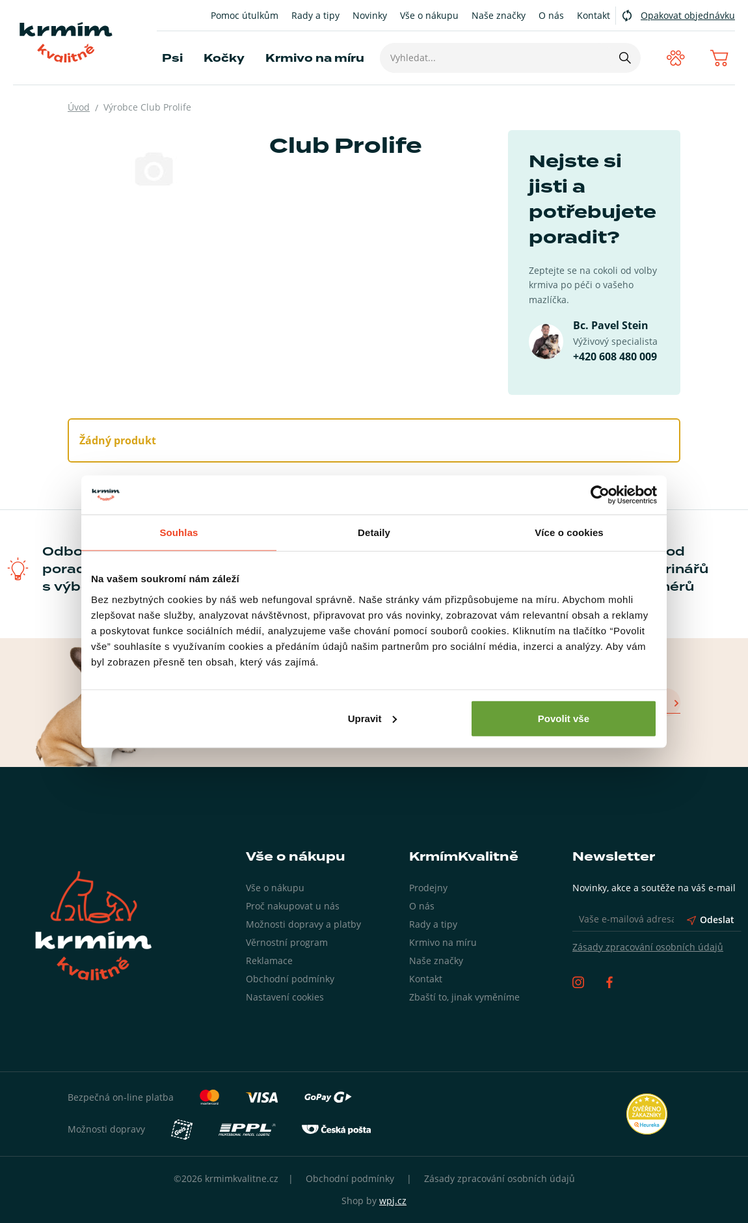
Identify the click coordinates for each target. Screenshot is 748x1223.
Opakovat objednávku (688, 15)
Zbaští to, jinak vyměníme (464, 997)
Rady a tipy (315, 15)
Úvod (79, 107)
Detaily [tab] (374, 532)
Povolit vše (563, 717)
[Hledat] (624, 58)
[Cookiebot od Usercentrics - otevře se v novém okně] (600, 495)
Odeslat (710, 919)
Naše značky (499, 15)
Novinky (370, 15)
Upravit (372, 717)
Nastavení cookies (285, 997)
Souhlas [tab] (178, 532)
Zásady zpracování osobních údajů (647, 947)
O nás (551, 15)
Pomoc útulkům (244, 15)
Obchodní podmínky (290, 979)
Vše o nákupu (429, 15)
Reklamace (269, 960)
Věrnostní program (287, 942)
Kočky (224, 58)
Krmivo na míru (314, 58)
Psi (172, 58)
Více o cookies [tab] (569, 532)
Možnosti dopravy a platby (303, 924)
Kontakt (593, 15)
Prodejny (428, 887)
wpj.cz (393, 1200)
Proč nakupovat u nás (293, 906)
